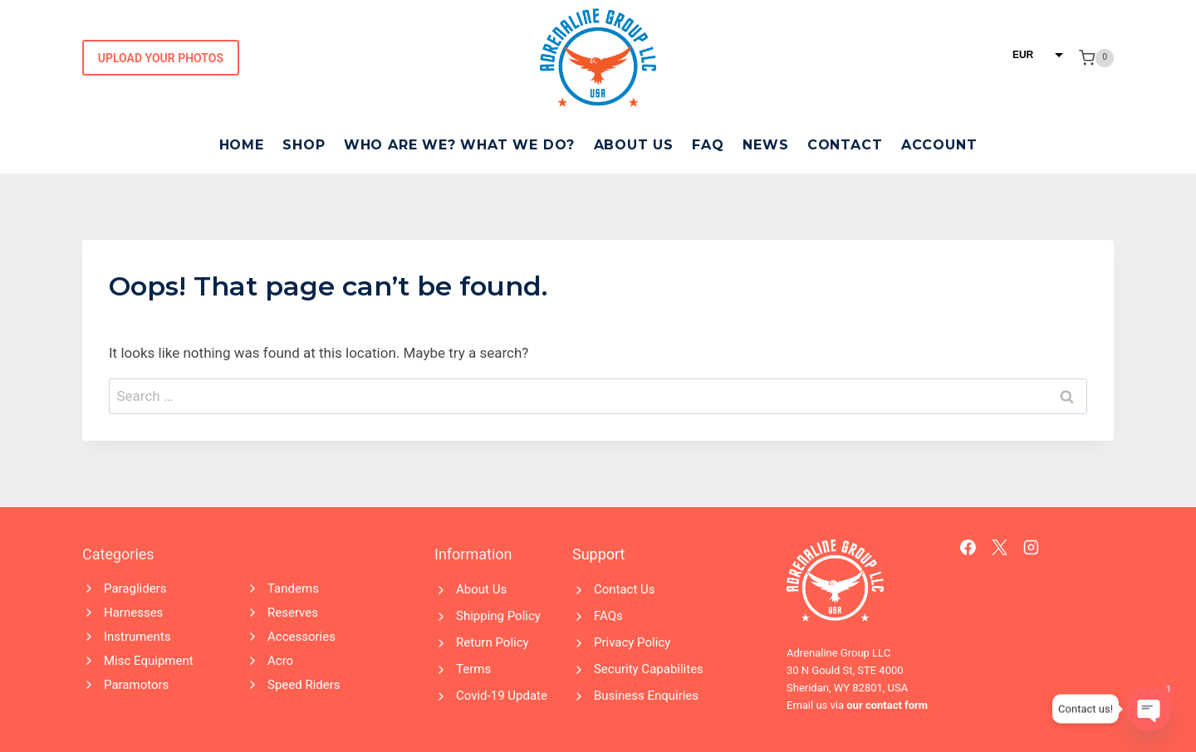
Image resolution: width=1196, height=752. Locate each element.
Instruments (137, 636)
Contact (845, 145)
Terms (473, 669)
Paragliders (135, 588)
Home (241, 145)
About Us (634, 145)
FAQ (707, 145)
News (765, 145)
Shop (303, 145)
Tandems (293, 588)
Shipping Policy (498, 615)
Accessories (301, 636)
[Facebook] (968, 548)
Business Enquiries (646, 695)
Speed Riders (304, 684)
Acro (280, 660)
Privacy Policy (632, 642)
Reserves (292, 612)
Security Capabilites (648, 669)
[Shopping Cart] (1096, 58)
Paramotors (136, 684)
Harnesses (133, 612)
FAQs (608, 615)
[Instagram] (1031, 548)
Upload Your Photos (160, 58)
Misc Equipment (149, 660)
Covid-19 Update (501, 695)
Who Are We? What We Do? (459, 145)
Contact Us (624, 589)
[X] (1000, 548)
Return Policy (492, 642)
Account (939, 145)
